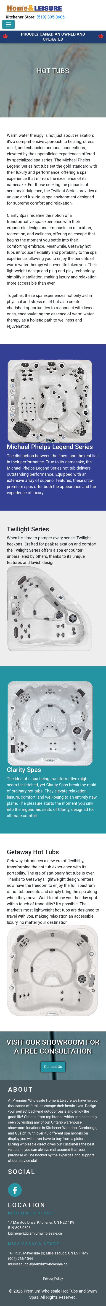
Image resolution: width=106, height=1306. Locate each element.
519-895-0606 (19, 1228)
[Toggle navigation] (8, 24)
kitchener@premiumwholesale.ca (35, 1233)
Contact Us (53, 1067)
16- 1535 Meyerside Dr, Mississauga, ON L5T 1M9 (48, 1253)
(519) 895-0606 (51, 17)
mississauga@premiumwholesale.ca (38, 1264)
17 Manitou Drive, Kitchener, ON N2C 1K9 (41, 1222)
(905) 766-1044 (20, 1259)
